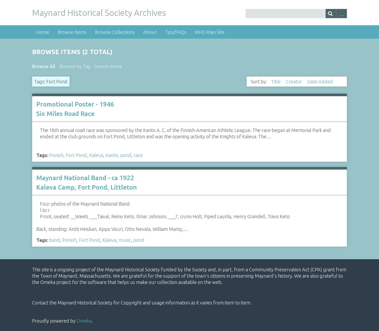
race (138, 155)
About (150, 32)
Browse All (43, 66)
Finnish (56, 155)
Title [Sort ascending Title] (276, 81)
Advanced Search (341, 13)
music (125, 240)
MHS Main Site (210, 32)
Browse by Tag (75, 66)
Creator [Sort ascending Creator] (294, 81)
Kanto (112, 155)
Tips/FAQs (175, 32)
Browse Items (72, 32)
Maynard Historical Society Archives (99, 12)
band (54, 240)
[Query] (296, 13)
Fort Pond (76, 155)
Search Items (108, 66)
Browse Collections (115, 32)
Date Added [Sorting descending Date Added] (320, 81)
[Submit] (331, 13)
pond (125, 155)
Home (42, 32)
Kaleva (96, 155)
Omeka (84, 320)
